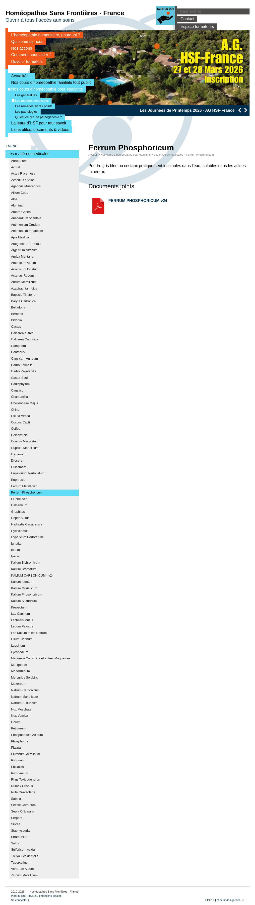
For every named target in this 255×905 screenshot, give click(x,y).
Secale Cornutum (23, 805)
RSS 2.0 (33, 895)
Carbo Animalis (21, 365)
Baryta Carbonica (23, 301)
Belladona (18, 307)
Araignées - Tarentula (26, 244)
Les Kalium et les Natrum (29, 633)
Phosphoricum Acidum (27, 735)
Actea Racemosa (23, 173)
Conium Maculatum (24, 441)
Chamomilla (19, 397)
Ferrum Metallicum (24, 486)
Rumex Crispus (22, 786)
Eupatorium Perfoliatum (27, 473)
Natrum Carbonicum (25, 690)
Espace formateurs (195, 26)
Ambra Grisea (21, 212)
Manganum (19, 665)
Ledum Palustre (22, 626)
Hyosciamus (19, 531)
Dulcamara (18, 467)
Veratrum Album (22, 869)
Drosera (16, 460)
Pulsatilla (17, 767)
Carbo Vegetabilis (23, 371)
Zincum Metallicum (24, 875)
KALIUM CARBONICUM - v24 (32, 575)
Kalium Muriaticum (24, 588)
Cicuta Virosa (20, 416)
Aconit (15, 167)
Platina (16, 747)
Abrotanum (19, 161)
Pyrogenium (19, 773)
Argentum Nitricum (24, 250)
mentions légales (51, 895)
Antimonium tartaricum (27, 231)
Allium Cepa (19, 193)
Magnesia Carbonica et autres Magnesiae (40, 658)
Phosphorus (19, 741)
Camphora (18, 346)
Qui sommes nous (25, 41)
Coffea (15, 428)
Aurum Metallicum (23, 282)
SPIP (208, 900)
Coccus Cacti (20, 422)
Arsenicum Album (23, 263)
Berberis (17, 314)
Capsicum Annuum (24, 358)
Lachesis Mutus (22, 620)
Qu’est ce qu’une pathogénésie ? (37, 117)
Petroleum (18, 728)
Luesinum (18, 645)
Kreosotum (18, 607)
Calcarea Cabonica (24, 339)
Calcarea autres (22, 333)
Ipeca (15, 556)
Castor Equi (19, 378)
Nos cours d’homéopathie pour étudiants (45, 89)
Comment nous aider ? (30, 55)
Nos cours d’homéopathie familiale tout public (49, 82)
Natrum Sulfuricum (24, 703)
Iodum (15, 550)
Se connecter (19, 900)
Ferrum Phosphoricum (27, 492)
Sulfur (15, 843)
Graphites (18, 511)
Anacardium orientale (26, 218)
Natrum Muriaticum (24, 697)
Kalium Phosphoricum (26, 594)
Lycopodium (19, 652)
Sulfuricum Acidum (24, 849)
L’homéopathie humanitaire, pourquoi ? (44, 35)
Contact (185, 19)
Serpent (16, 818)
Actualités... (20, 76)
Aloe (14, 199)
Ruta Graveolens (23, 792)
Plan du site (18, 895)
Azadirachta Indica (24, 288)
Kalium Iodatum (22, 582)
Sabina (16, 799)
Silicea (15, 824)
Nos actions (20, 48)
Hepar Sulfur (20, 518)
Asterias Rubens (22, 275)
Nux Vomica (19, 715)
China (15, 409)
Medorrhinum (20, 671)
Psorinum (17, 760)
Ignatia (15, 543)
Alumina (16, 205)
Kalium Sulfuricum (24, 601)
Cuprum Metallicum (24, 448)
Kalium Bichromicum (25, 562)
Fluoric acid (19, 499)
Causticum (18, 390)
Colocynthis (19, 435)
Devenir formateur (25, 61)
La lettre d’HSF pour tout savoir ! (38, 123)
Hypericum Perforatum (27, 537)
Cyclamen (18, 454)
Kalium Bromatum (23, 569)
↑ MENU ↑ (12, 146)
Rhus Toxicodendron (25, 779)
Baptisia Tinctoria (23, 295)
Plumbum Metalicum (25, 754)
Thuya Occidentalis (24, 856)
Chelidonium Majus (24, 403)
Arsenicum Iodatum (24, 269)
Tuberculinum (20, 862)
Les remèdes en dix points (32, 106)
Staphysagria (20, 830)
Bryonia (16, 320)
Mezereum (18, 684)
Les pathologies (25, 111)
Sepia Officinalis (22, 811)
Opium (15, 722)
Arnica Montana (22, 256)
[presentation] (239, 110)
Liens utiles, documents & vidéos (38, 129)
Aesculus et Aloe (23, 180)
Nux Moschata (21, 709)
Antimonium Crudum (25, 224)
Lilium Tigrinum (21, 639)
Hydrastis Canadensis (26, 524)
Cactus (16, 326)
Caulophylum (20, 384)
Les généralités (24, 95)
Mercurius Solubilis (24, 677)
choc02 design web (229, 900)
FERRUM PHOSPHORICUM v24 (137, 201)
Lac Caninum (20, 613)
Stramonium (19, 837)
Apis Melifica (20, 237)
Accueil (92, 154)
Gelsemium (19, 505)
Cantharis (18, 352)
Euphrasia (18, 480)
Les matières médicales (30, 100)
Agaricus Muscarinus (26, 186)
